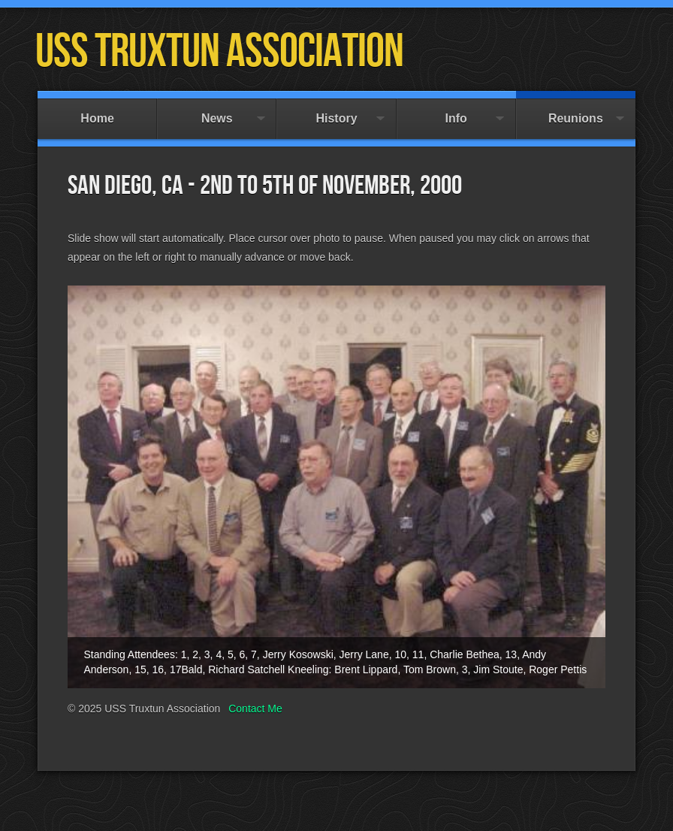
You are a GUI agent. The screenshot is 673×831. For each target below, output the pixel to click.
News (216, 111)
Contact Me (255, 709)
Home (97, 111)
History (336, 111)
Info (456, 111)
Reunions (575, 111)
